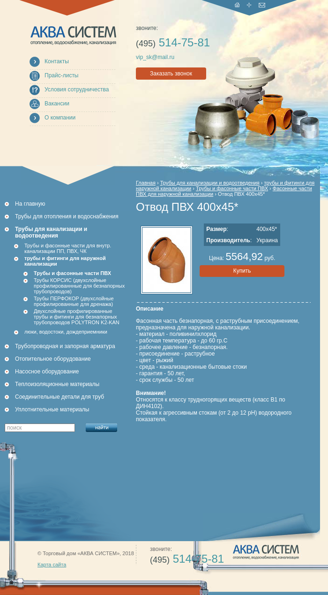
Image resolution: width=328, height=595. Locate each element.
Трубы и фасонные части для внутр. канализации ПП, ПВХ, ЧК (67, 248)
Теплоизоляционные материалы (57, 384)
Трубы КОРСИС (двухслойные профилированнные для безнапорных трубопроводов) (79, 285)
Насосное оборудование (47, 371)
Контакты (57, 61)
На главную (30, 204)
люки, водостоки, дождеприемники (65, 332)
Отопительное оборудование (53, 359)
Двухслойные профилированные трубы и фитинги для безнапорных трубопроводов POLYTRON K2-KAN (76, 316)
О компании (60, 117)
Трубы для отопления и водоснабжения (67, 216)
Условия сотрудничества (77, 89)
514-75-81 (173, 42)
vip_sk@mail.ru (155, 57)
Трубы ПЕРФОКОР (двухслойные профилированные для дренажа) (74, 301)
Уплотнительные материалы (52, 409)
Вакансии (57, 103)
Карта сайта (51, 564)
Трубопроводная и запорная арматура (65, 346)
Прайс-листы (62, 75)
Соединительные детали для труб (59, 397)
